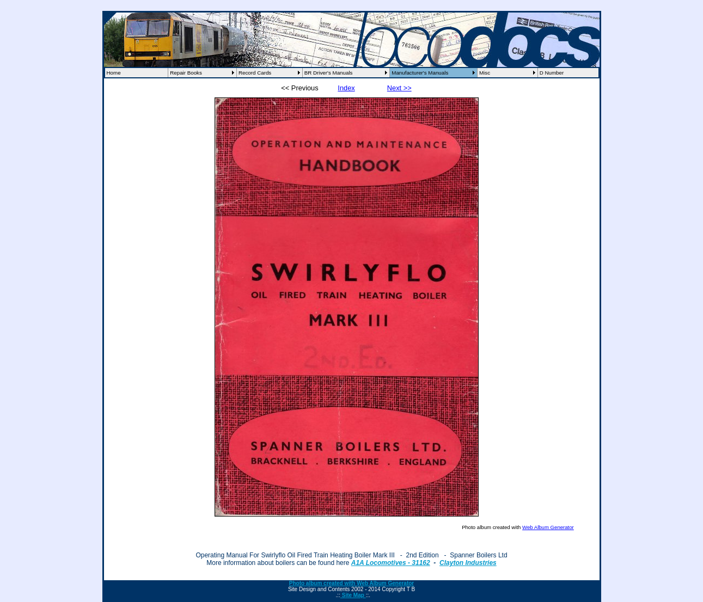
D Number (552, 73)
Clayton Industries (468, 563)
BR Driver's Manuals (328, 73)
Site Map (353, 595)
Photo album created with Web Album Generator (351, 583)
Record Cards (255, 73)
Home (114, 73)
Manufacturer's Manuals (420, 73)
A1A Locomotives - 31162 (390, 563)
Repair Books (186, 73)
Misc (484, 73)
